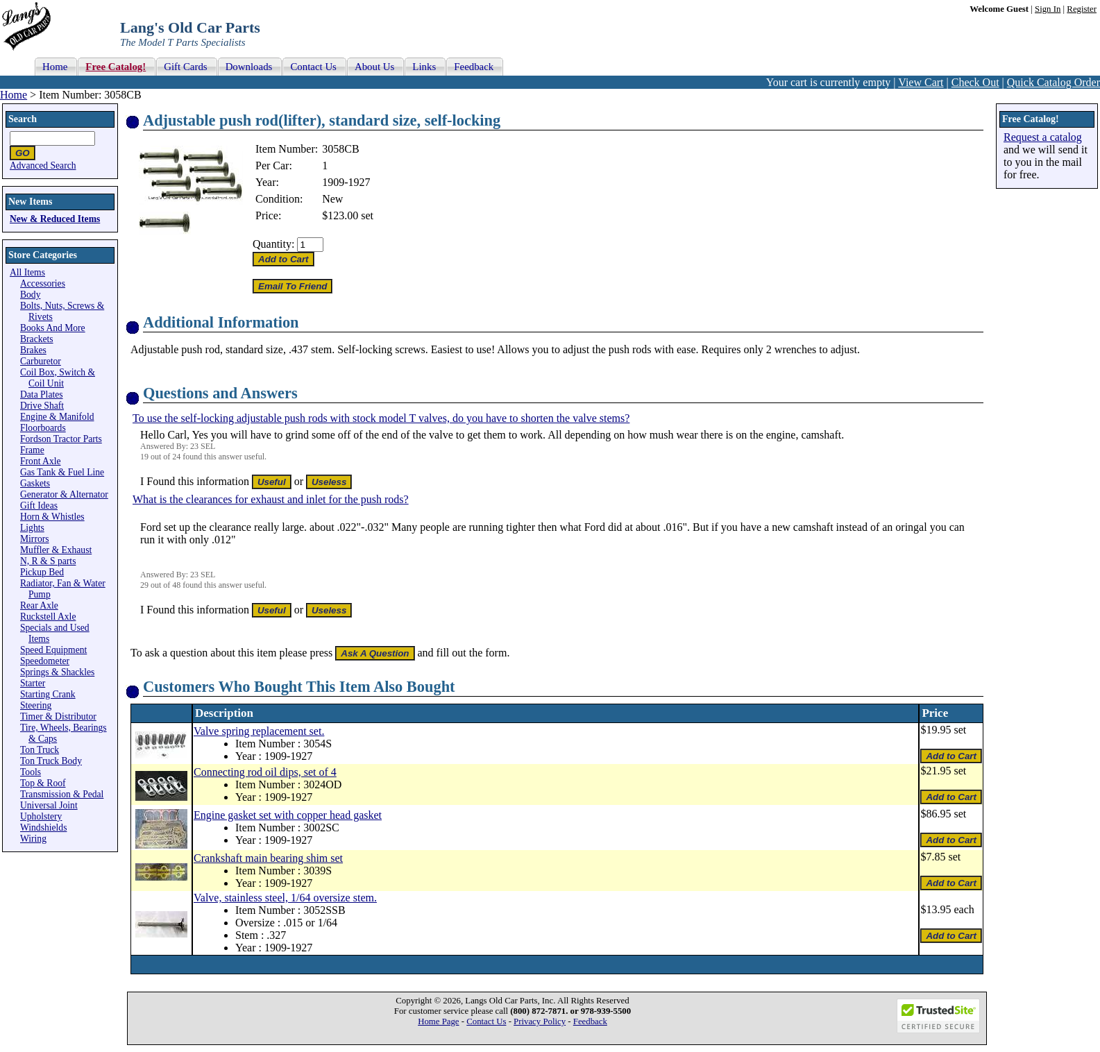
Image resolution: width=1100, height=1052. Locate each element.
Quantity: (273, 244)
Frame (32, 450)
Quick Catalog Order (1053, 82)
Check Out (975, 82)
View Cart (920, 82)
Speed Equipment (53, 650)
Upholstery (41, 816)
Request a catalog (1043, 137)
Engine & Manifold (57, 417)
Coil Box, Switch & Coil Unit (57, 378)
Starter (32, 683)
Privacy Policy (540, 1021)
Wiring (33, 838)
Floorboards (43, 428)
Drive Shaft (42, 405)
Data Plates (41, 394)
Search (22, 119)
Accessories (42, 283)
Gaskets (35, 483)
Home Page (438, 1021)
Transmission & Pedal (61, 794)
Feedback (590, 1021)
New (332, 199)
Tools (30, 772)
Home (13, 95)
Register (1082, 9)
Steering (35, 705)
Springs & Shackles (57, 672)
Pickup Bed (42, 572)
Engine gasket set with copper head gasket (288, 815)
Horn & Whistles (52, 516)
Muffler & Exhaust (56, 550)
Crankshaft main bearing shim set (268, 858)
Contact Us (486, 1021)
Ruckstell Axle (48, 616)
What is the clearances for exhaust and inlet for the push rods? (271, 499)
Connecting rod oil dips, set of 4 (265, 772)
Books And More (52, 328)
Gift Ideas (39, 505)
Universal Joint (49, 805)
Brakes (33, 350)
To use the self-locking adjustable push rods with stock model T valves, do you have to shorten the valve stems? (381, 418)
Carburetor (40, 361)
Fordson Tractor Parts (61, 439)
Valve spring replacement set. (259, 731)
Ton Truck (39, 750)
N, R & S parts (48, 561)
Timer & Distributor (58, 716)
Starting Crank (48, 694)
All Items (27, 272)
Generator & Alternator (64, 494)
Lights (32, 528)
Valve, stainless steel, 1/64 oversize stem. (285, 897)
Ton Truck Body (51, 761)
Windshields (43, 827)
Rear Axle (39, 605)
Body (30, 294)
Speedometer (44, 661)
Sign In (1047, 9)
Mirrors (34, 539)
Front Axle (40, 461)
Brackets (36, 339)
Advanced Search (43, 165)
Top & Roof (43, 783)
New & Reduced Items (55, 219)
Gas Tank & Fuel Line (62, 472)
